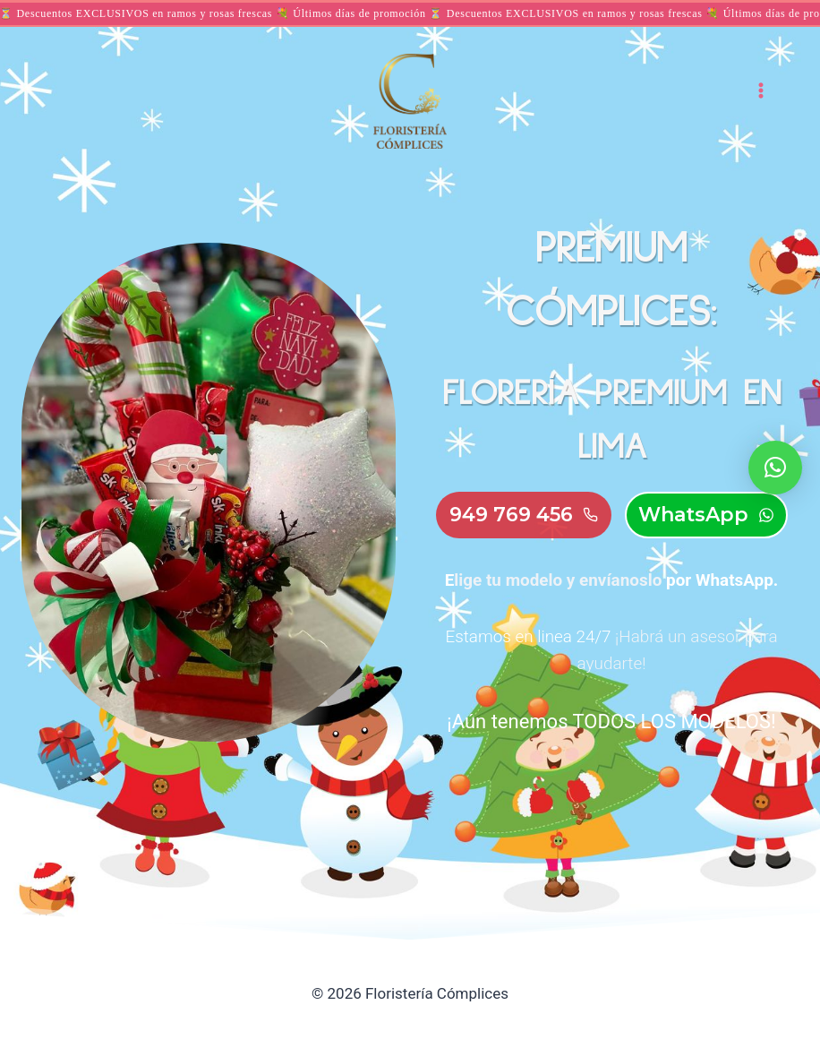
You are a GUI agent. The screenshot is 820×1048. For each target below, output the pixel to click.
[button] (775, 467)
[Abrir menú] (760, 90)
